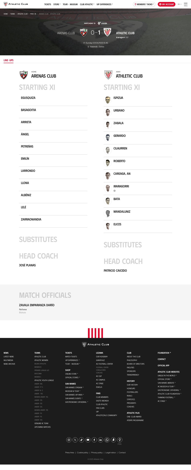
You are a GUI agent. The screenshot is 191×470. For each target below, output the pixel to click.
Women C (37, 382)
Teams (12, 14)
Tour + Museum (70, 4)
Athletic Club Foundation (169, 399)
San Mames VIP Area (73, 400)
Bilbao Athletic (40, 369)
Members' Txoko (144, 4)
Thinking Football (166, 403)
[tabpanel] (95, 194)
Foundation (163, 358)
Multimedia (8, 365)
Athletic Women (41, 365)
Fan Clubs (100, 413)
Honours (131, 394)
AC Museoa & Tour (166, 392)
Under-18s (38, 389)
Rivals (129, 401)
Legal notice (110, 458)
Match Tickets (71, 362)
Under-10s (38, 425)
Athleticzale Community (106, 420)
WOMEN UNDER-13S (41, 415)
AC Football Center (104, 369)
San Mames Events (73, 404)
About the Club (133, 362)
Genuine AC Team (41, 428)
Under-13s (38, 405)
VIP (97, 417)
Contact (162, 364)
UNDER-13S (38, 409)
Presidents (131, 408)
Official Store (164, 384)
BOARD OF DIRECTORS (135, 369)
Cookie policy (82, 458)
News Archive (9, 369)
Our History (132, 390)
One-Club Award (134, 422)
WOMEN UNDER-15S (41, 402)
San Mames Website (166, 388)
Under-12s (38, 412)
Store (56, 4)
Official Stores (71, 383)
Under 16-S (38, 396)
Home (6, 14)
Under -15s (38, 399)
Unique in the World (166, 381)
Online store (70, 379)
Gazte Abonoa (102, 406)
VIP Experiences (105, 4)
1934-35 (33, 14)
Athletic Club (23, 14)
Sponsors (131, 376)
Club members (102, 402)
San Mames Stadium (73, 393)
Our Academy (102, 362)
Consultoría (101, 375)
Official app (163, 370)
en (180, 4)
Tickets (47, 4)
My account (166, 4)
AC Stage (99, 389)
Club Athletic (87, 4)
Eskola (99, 392)
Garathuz (100, 365)
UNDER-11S (38, 419)
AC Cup (99, 381)
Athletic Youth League (44, 385)
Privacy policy (97, 458)
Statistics (131, 404)
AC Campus (100, 385)
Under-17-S (38, 392)
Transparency (133, 380)
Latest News (9, 362)
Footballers (132, 397)
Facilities (130, 373)
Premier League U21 (41, 376)
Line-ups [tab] (8, 60)
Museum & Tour (72, 396)
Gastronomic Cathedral (76, 407)
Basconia (38, 379)
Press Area (69, 458)
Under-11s (38, 422)
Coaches (99, 378)
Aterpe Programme (135, 425)
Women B (37, 372)
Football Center (102, 373)
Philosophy (132, 365)
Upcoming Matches (42, 432)
